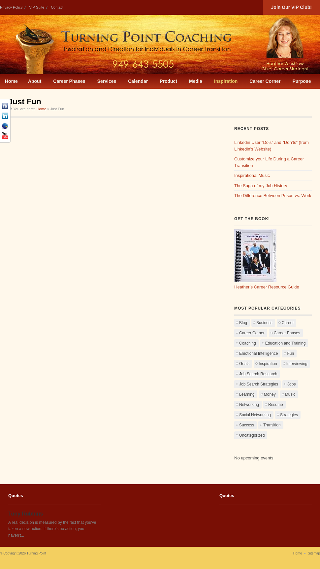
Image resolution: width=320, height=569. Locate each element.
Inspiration (268, 363)
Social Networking (255, 415)
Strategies (289, 415)
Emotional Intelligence (258, 353)
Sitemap (314, 553)
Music (290, 394)
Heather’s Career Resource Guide (266, 286)
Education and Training (285, 343)
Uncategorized (252, 435)
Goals (244, 363)
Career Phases (287, 333)
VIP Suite (36, 7)
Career (288, 322)
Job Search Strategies (258, 384)
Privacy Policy (11, 7)
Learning (247, 394)
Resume (275, 404)
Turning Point (36, 553)
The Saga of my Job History (260, 185)
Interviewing (296, 363)
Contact (57, 7)
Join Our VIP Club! (291, 7)
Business (264, 322)
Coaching (247, 343)
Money (270, 394)
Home (41, 109)
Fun (290, 353)
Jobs (291, 384)
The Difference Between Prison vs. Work (272, 195)
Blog (243, 322)
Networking (249, 404)
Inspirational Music (252, 175)
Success (246, 425)
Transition (271, 425)
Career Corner (252, 333)
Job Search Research (258, 374)
